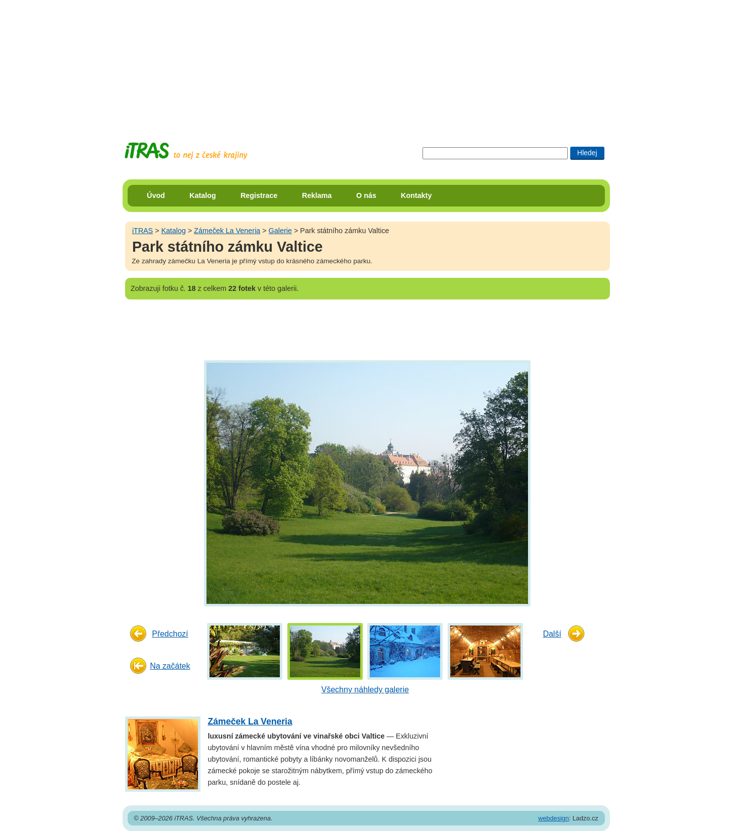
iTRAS (142, 231)
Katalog (202, 195)
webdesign (553, 818)
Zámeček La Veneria (227, 231)
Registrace (259, 195)
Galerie (280, 231)
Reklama (317, 195)
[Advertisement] (366, 63)
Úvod (156, 195)
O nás (366, 195)
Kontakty (416, 195)
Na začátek (170, 666)
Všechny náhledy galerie (365, 689)
